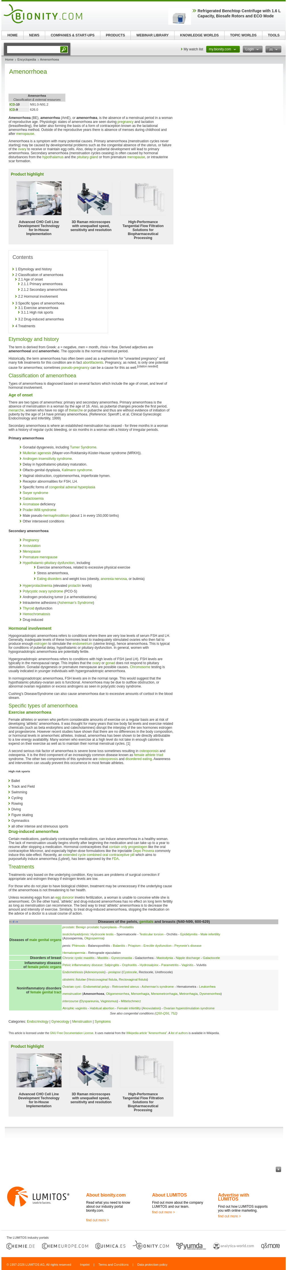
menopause (25, 134)
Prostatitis (127, 927)
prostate (68, 927)
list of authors (179, 1033)
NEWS (34, 35)
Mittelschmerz (131, 1001)
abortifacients (93, 363)
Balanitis (119, 945)
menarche (16, 410)
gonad (110, 663)
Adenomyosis (94, 972)
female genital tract (45, 992)
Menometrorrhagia (164, 993)
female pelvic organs (44, 967)
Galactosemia (33, 499)
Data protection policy (152, 1264)
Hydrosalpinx (149, 965)
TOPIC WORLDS (243, 35)
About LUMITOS (169, 1195)
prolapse (114, 972)
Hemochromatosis (36, 614)
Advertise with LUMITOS (233, 1197)
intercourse (70, 1001)
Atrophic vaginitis (75, 1008)
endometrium (82, 644)
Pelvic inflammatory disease (83, 965)
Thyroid (28, 608)
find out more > (97, 1220)
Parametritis (170, 965)
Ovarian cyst (71, 986)
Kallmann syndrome (77, 470)
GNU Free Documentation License (72, 1033)
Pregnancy (31, 540)
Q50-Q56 (162, 1013)
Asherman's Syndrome (76, 603)
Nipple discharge (188, 958)
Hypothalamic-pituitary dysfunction (49, 563)
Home (9, 59)
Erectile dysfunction (158, 945)
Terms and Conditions (113, 1264)
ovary (22, 149)
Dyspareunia (89, 1001)
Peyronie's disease (188, 945)
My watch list (193, 49)
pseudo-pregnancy (75, 368)
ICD (12, 104)
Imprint (85, 1264)
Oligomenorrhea (117, 993)
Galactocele (211, 958)
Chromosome (140, 667)
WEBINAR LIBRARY (152, 35)
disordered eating (138, 759)
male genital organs (45, 940)
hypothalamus (53, 157)
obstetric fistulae (74, 979)
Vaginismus (108, 1001)
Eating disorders (49, 579)
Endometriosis (73, 972)
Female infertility (129, 1008)
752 (173, 1013)
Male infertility (210, 934)
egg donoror (64, 898)
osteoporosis (149, 751)
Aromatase (31, 504)
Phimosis (78, 945)
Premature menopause (40, 557)
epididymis (81, 934)
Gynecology (60, 1022)
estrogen (40, 644)
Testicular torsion (151, 934)
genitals (146, 921)
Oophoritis (129, 965)
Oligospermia (93, 938)
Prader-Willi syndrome (39, 510)
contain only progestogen (128, 847)
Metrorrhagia (188, 993)
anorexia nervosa (114, 579)
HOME (12, 35)
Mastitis (103, 958)
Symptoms (103, 1022)
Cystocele (130, 972)
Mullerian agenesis (37, 453)
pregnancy (126, 122)
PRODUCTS (115, 35)
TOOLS (273, 35)
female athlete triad (148, 755)
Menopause (32, 551)
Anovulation (32, 546)
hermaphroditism (56, 516)
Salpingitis (111, 965)
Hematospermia (74, 952)
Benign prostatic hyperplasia (96, 927)
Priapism (134, 945)
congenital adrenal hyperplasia (72, 487)
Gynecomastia (121, 958)
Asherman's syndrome (158, 986)
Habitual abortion (102, 1008)
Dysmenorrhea (210, 993)
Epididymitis (189, 934)
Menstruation (82, 1022)
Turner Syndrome (83, 447)
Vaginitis (187, 965)
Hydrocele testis (102, 934)
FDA (115, 859)
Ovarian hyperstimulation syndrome (189, 1008)
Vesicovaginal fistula (102, 979)
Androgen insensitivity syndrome (47, 459)
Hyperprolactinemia (37, 586)
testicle (67, 934)
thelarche (76, 410)
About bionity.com (106, 1195)
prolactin (74, 586)
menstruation (72, 993)
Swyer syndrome (35, 493)
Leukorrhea (207, 986)
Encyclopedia (26, 59)
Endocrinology (38, 1022)
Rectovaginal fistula (133, 979)
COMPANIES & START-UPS (72, 35)
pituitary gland (87, 157)
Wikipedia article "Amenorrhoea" (146, 1033)
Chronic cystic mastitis (79, 958)
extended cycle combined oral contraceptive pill (98, 855)
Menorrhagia (140, 993)
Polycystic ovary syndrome (43, 591)
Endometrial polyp (96, 986)
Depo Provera (143, 851)
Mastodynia (164, 958)
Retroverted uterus (125, 986)
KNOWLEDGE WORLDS (199, 35)
